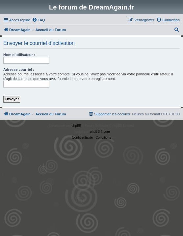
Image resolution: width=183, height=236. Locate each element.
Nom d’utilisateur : (19, 55)
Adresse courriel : (18, 69)
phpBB (76, 126)
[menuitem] (38, 20)
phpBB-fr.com (100, 131)
